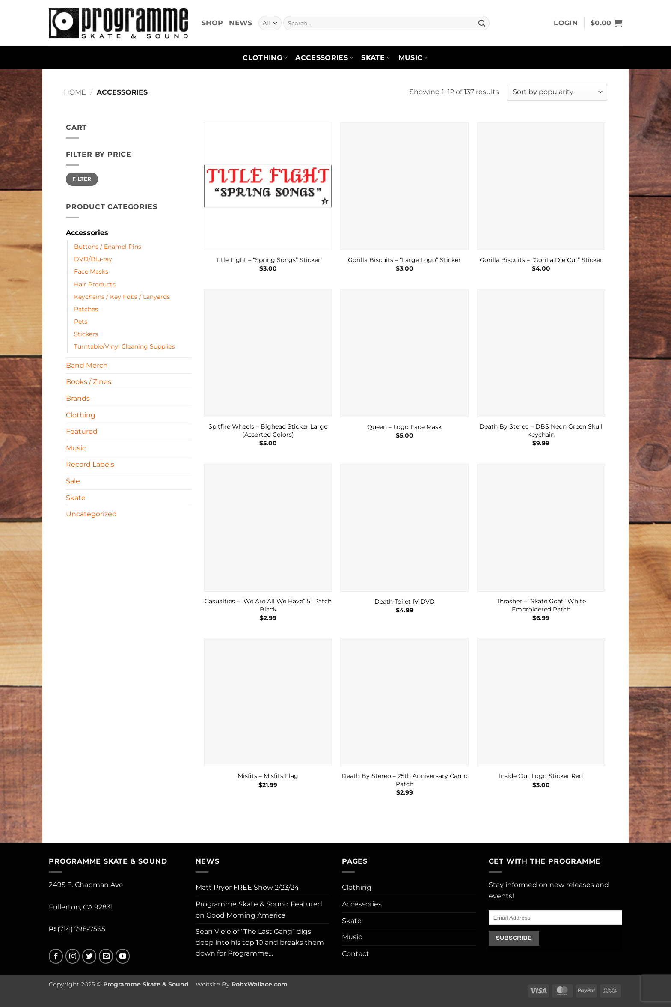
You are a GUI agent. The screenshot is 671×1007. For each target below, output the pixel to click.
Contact (355, 954)
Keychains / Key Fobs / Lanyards (122, 297)
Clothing (265, 58)
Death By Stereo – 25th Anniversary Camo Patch (404, 780)
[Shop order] (557, 92)
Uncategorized (91, 514)
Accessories (324, 58)
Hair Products (95, 284)
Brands (78, 398)
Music (413, 58)
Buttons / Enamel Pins (107, 246)
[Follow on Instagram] (72, 956)
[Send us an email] (106, 956)
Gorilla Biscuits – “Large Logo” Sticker (404, 260)
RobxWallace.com (260, 984)
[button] (566, 23)
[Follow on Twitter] (89, 956)
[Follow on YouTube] (123, 956)
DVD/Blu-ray (93, 259)
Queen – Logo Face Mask (404, 427)
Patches (86, 309)
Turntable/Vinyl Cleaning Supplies (124, 346)
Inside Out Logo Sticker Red (541, 776)
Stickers (86, 334)
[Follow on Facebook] (56, 956)
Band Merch (87, 365)
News (240, 23)
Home (75, 92)
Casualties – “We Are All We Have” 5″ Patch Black (268, 605)
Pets (80, 321)
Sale (73, 481)
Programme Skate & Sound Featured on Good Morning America (259, 909)
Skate (375, 58)
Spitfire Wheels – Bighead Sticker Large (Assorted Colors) (267, 430)
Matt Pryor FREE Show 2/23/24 (247, 887)
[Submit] (482, 23)
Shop (212, 23)
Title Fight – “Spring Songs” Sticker (268, 260)
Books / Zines (88, 382)
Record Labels (90, 464)
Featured (82, 431)
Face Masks (91, 271)
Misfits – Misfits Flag (268, 776)
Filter (81, 179)
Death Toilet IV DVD (404, 601)
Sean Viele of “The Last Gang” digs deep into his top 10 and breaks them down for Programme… (260, 942)
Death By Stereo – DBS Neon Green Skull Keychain (541, 430)
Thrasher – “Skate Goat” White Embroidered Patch (541, 605)
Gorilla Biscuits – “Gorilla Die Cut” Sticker (541, 260)
